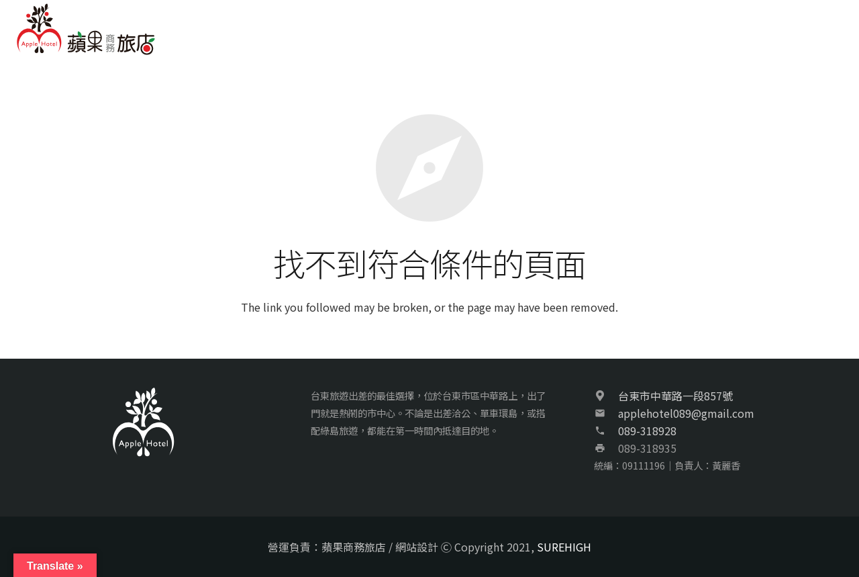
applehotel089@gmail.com (686, 413)
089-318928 (647, 431)
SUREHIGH (564, 547)
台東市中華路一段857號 (675, 396)
